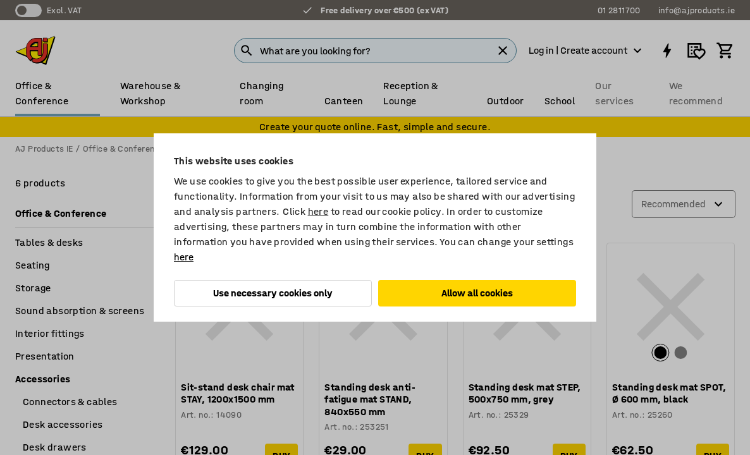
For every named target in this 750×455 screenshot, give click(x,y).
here (318, 211)
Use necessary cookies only (273, 293)
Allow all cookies (477, 293)
